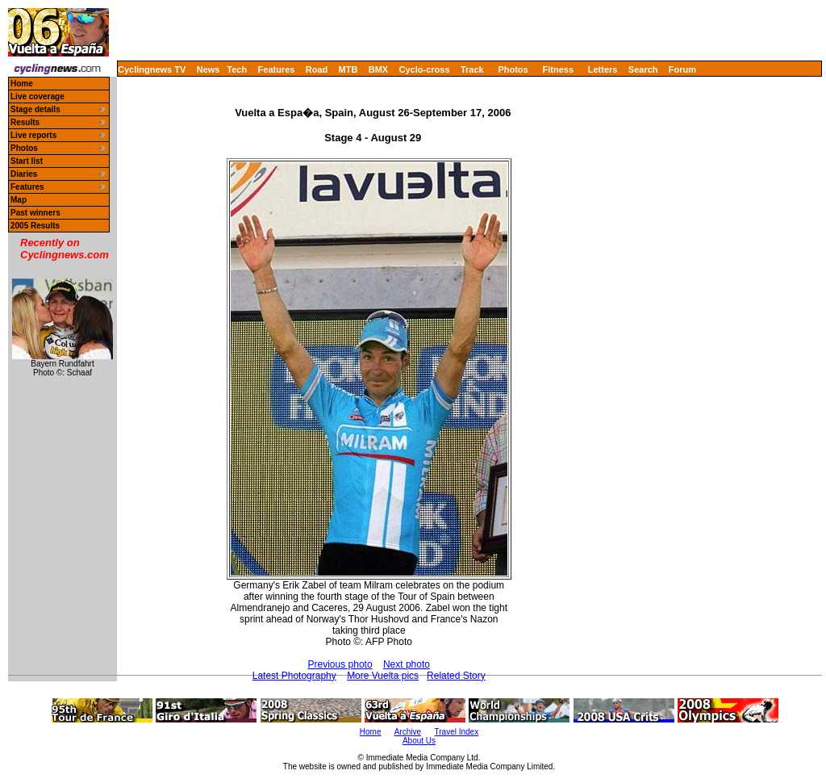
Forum (682, 69)
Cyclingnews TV (152, 69)
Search (643, 69)
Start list (26, 161)
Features (276, 69)
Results (25, 122)
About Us (419, 740)
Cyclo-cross (424, 69)
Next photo (406, 664)
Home (21, 83)
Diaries (23, 174)
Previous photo (340, 664)
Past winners (35, 212)
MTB (348, 69)
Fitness (558, 69)
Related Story (456, 675)
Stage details (35, 109)
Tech (237, 69)
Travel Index (457, 731)
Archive (407, 731)
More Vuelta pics (383, 675)
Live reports (33, 135)
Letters (603, 69)
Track (472, 69)
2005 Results (35, 225)
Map (18, 199)
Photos (513, 69)
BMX (378, 69)
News (208, 69)
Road (317, 69)
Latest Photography (294, 675)
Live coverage (37, 96)
